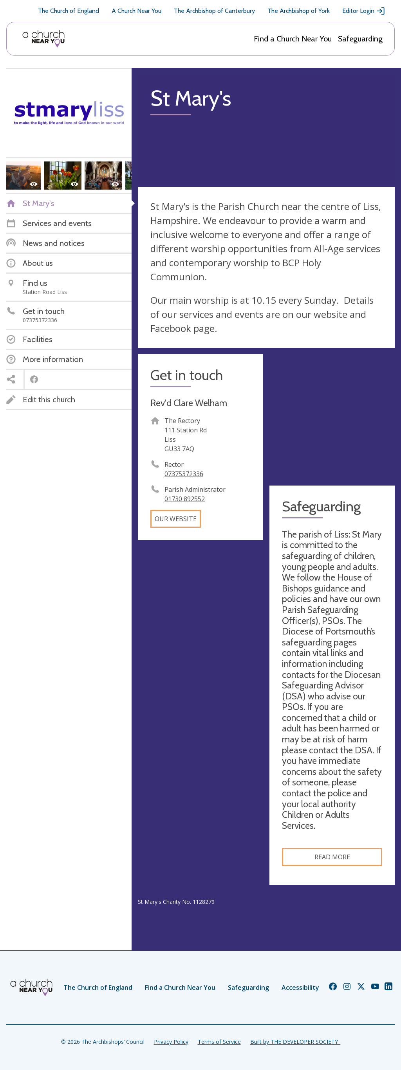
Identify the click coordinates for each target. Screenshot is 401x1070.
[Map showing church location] (332, 416)
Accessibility (300, 987)
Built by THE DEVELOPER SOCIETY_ (295, 1041)
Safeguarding (360, 38)
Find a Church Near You (293, 38)
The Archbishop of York (298, 10)
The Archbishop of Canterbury (214, 10)
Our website (176, 518)
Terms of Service (219, 1041)
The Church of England (68, 10)
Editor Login (363, 11)
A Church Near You (136, 10)
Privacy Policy (171, 1041)
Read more (332, 857)
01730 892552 (184, 499)
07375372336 (183, 474)
